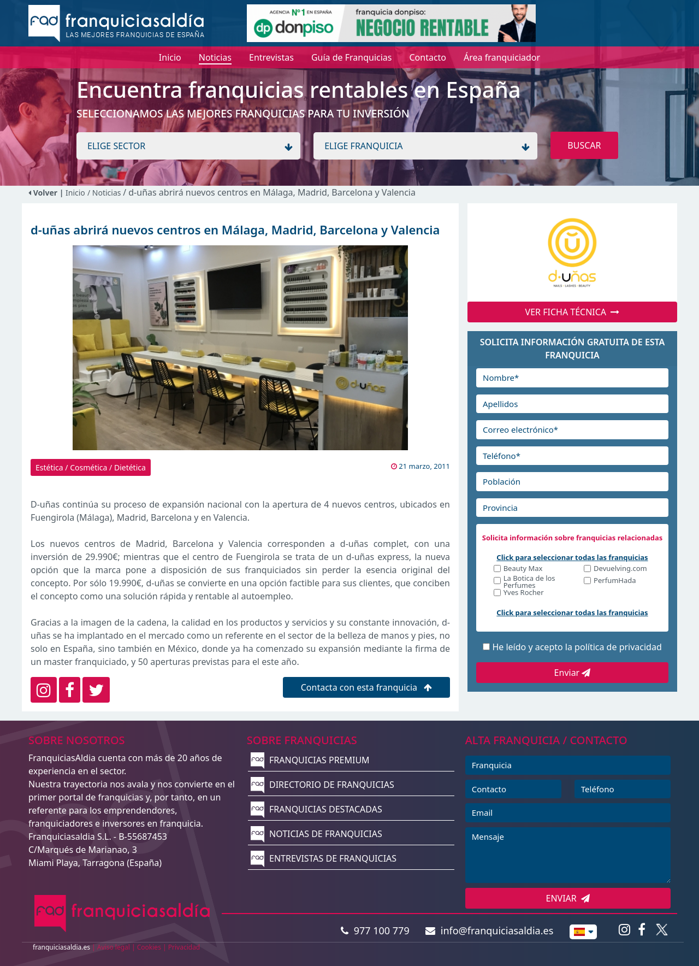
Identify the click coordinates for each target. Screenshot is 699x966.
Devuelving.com (620, 569)
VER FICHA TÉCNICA (572, 312)
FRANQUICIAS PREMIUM (310, 760)
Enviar (572, 673)
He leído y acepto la (576, 647)
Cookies (149, 947)
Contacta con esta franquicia (367, 687)
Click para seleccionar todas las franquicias (572, 557)
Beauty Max (523, 569)
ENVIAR (568, 898)
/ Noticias (105, 192)
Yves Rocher (523, 593)
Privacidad (184, 947)
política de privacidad (618, 647)
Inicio (75, 192)
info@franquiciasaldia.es (489, 930)
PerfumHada (615, 581)
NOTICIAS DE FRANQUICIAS (316, 834)
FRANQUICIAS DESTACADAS (316, 809)
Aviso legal (113, 947)
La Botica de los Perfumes (529, 582)
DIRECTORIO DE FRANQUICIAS (322, 785)
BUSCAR (584, 145)
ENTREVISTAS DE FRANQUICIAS (323, 858)
